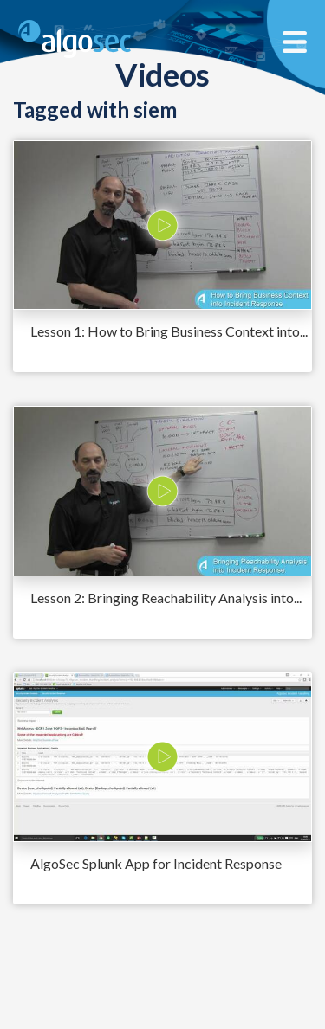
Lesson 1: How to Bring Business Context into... (169, 331)
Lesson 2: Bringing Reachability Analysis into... (166, 597)
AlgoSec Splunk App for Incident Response (156, 863)
